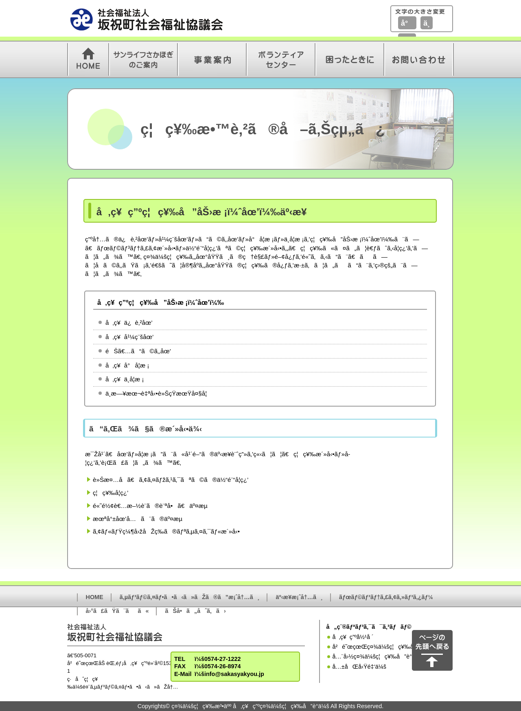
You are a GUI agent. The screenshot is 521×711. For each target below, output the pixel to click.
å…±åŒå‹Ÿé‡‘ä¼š (359, 666)
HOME (94, 597)
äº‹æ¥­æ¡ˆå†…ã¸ (299, 597)
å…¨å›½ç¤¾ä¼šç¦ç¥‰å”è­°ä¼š (377, 656)
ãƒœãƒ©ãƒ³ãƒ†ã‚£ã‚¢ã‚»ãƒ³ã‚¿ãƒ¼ (386, 597)
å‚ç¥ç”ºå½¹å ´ (352, 637)
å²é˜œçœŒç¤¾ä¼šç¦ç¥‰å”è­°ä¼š (384, 646)
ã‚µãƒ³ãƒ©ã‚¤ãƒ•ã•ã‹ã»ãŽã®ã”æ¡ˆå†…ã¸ (190, 597)
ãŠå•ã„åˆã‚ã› (195, 611)
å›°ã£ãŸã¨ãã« (117, 611)
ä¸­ (426, 23)
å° (407, 23)
